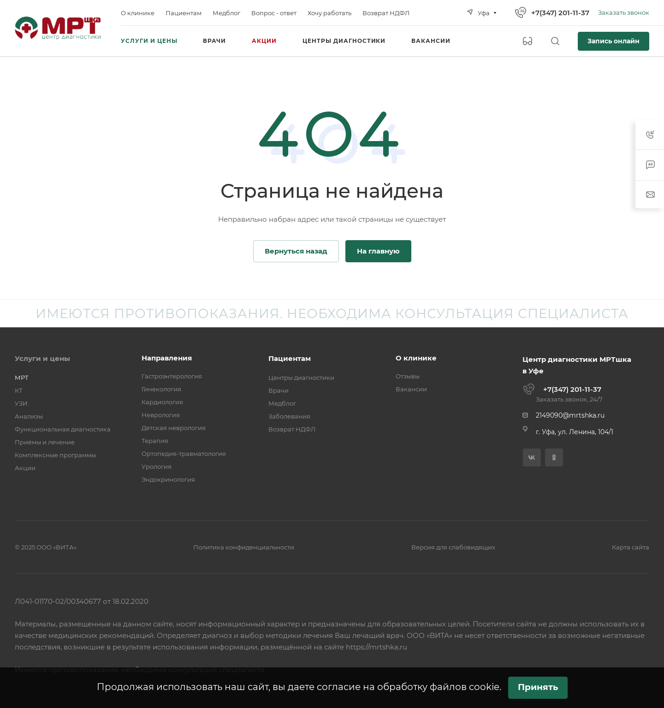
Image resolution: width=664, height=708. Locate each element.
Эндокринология (168, 479)
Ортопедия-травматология (184, 453)
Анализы (29, 416)
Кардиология (162, 402)
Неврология (161, 415)
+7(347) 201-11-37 (560, 12)
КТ (19, 390)
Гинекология (161, 389)
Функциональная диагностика (63, 429)
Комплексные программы (55, 455)
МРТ (22, 377)
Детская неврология (174, 427)
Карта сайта (630, 547)
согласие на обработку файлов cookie (408, 686)
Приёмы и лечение (45, 442)
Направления (167, 358)
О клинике (416, 358)
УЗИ (21, 403)
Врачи (278, 390)
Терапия (155, 440)
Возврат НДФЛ (291, 429)
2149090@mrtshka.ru (570, 415)
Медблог (282, 403)
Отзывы (408, 376)
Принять (538, 687)
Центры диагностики (301, 377)
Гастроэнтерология (172, 376)
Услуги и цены (42, 358)
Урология (157, 466)
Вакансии (411, 389)
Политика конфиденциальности (243, 547)
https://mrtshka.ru (376, 647)
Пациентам (289, 358)
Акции (25, 468)
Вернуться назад (296, 251)
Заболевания (289, 416)
